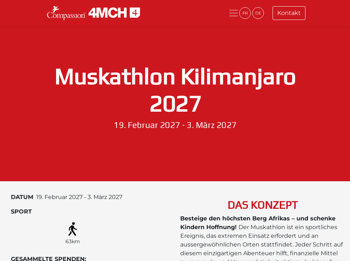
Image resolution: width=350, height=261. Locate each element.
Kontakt (289, 12)
